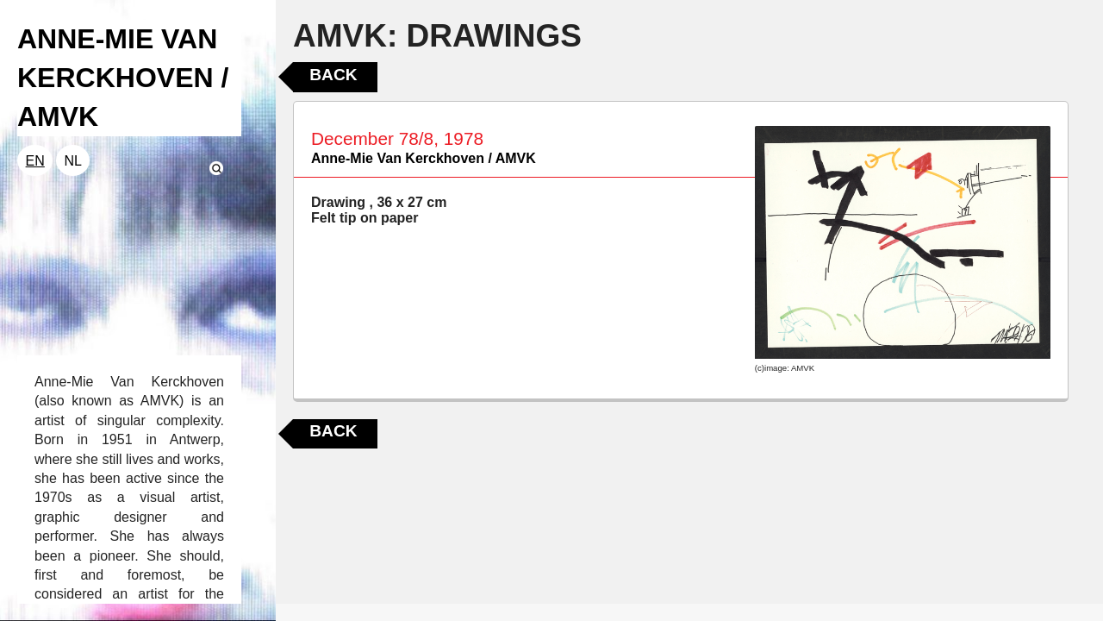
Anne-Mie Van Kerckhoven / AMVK (423, 158)
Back (333, 75)
